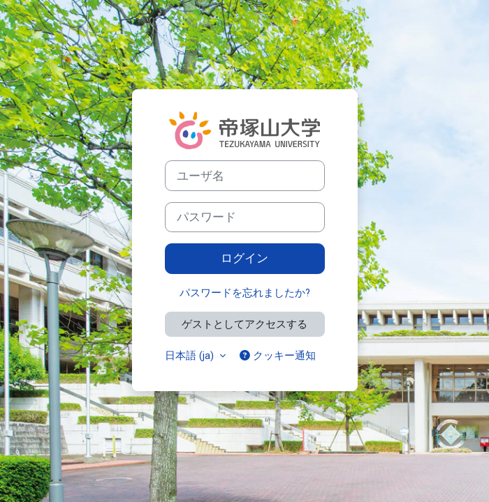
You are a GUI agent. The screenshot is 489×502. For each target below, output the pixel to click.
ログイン (244, 258)
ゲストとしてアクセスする (244, 324)
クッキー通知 (278, 355)
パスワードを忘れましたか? (245, 293)
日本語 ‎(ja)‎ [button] (191, 355)
